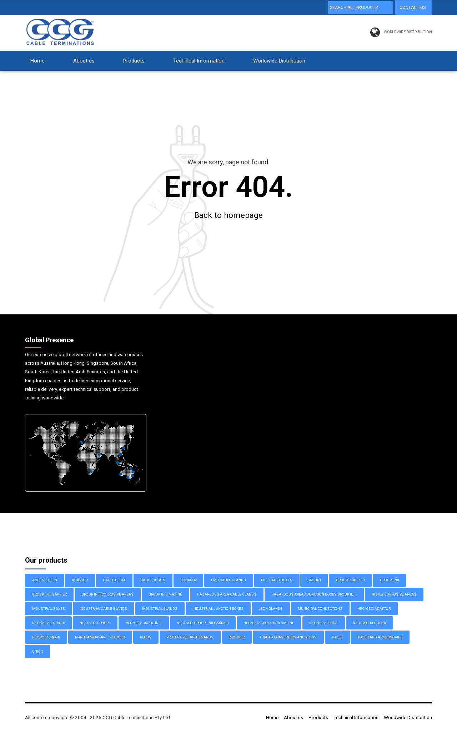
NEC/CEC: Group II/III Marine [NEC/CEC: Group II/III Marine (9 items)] (268, 623)
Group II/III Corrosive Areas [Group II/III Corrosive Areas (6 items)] (107, 595)
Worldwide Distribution (279, 61)
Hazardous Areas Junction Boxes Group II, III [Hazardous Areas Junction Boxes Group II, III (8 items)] (314, 595)
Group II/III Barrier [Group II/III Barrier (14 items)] (49, 595)
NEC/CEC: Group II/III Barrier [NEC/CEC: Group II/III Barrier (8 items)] (202, 623)
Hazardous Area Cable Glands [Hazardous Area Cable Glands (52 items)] (226, 595)
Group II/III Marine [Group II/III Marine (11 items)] (165, 595)
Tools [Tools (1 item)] (337, 637)
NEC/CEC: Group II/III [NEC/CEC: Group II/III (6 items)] (143, 623)
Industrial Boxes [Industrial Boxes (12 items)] (48, 609)
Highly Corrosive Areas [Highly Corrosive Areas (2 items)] (394, 595)
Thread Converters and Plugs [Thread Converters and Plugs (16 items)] (288, 637)
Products (134, 61)
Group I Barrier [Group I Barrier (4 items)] (350, 580)
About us (84, 61)
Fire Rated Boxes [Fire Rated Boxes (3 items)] (276, 580)
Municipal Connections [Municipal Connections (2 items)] (320, 609)
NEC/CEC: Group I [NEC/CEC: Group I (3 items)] (95, 623)
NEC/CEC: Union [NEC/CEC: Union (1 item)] (46, 637)
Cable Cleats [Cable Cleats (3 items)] (152, 580)
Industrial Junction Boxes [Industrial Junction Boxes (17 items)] (217, 609)
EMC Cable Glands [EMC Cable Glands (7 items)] (228, 580)
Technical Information (199, 61)
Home (37, 61)
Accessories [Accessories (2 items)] (44, 580)
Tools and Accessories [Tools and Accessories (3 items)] (380, 637)
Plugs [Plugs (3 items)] (145, 637)
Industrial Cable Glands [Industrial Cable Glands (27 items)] (103, 609)
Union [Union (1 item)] (37, 652)
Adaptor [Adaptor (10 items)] (80, 580)
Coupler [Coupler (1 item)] (188, 580)
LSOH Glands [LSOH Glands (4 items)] (270, 609)
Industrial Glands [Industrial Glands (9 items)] (159, 609)
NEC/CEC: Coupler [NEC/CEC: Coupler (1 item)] (48, 623)
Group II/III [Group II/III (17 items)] (389, 580)
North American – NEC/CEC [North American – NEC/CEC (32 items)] (100, 637)
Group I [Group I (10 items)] (314, 580)
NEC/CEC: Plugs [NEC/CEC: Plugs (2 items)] (323, 623)
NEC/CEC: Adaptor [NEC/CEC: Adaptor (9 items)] (374, 609)
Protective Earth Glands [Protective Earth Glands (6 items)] (190, 637)
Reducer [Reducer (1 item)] (236, 637)
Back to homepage (228, 215)
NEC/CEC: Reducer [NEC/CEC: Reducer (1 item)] (369, 623)
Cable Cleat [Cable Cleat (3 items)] (114, 580)
